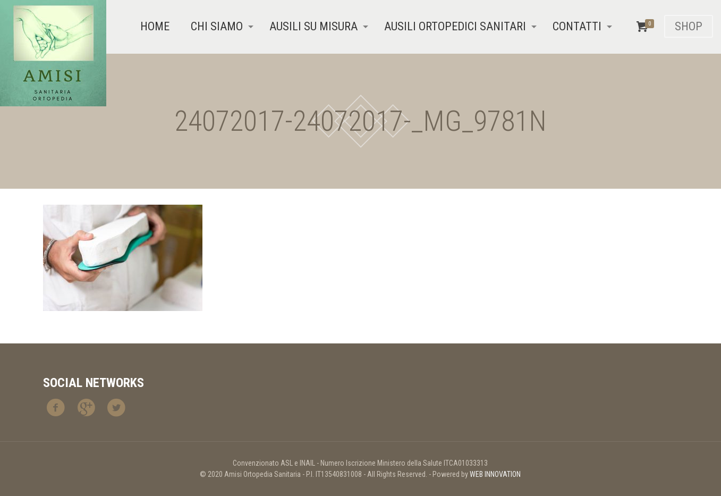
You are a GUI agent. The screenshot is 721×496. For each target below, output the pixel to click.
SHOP (688, 26)
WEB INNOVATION (495, 474)
